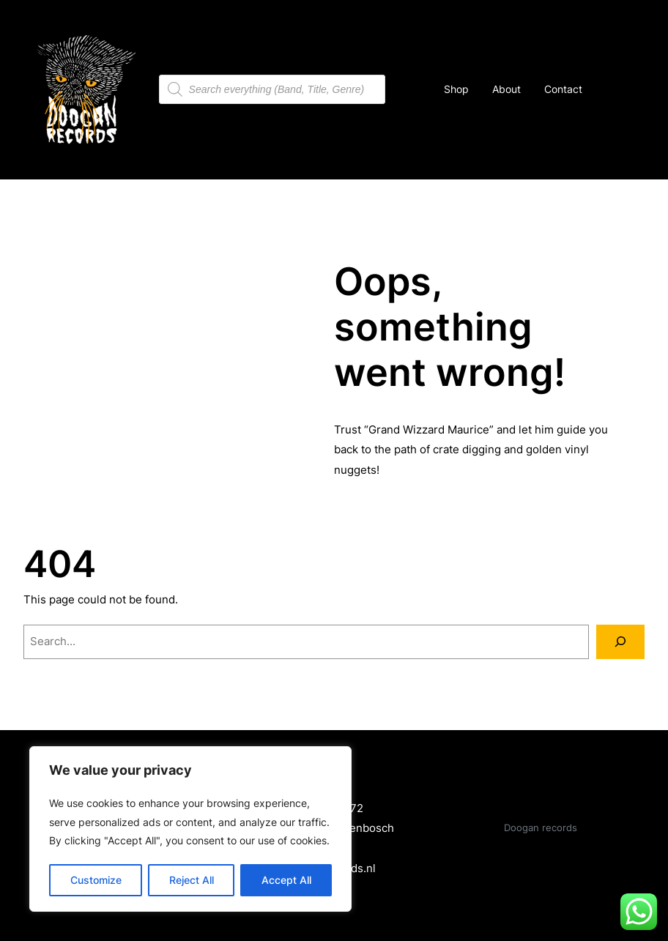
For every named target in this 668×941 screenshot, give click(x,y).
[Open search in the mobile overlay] (272, 89)
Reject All (191, 880)
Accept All (286, 880)
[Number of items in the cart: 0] (611, 89)
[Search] (620, 642)
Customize (96, 880)
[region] (190, 829)
